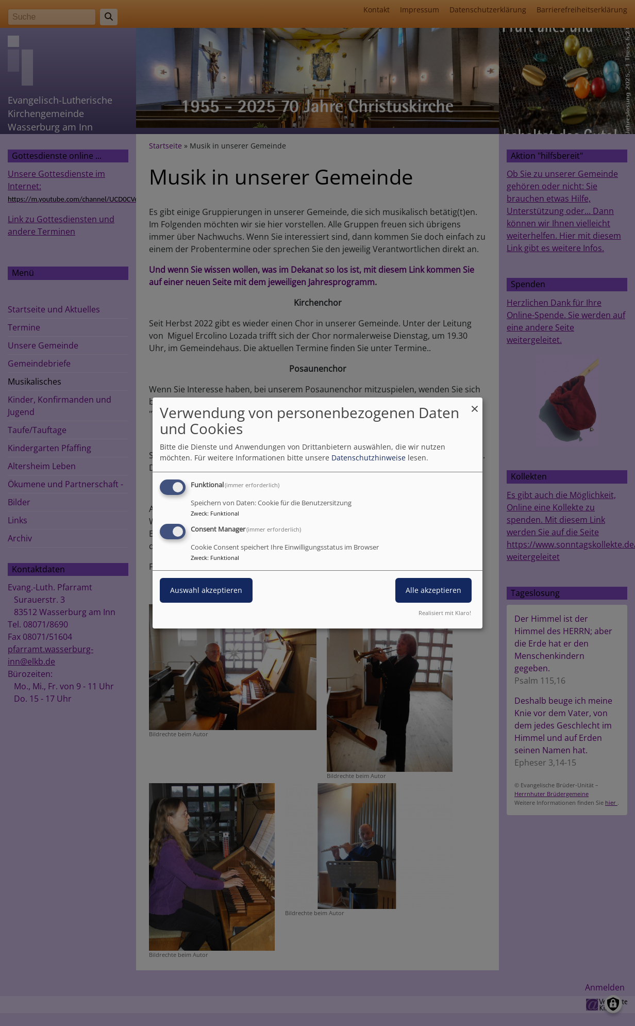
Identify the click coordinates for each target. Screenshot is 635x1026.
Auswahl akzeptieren (206, 590)
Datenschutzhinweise (368, 457)
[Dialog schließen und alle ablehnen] (474, 404)
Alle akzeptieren (433, 590)
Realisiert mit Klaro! (445, 613)
